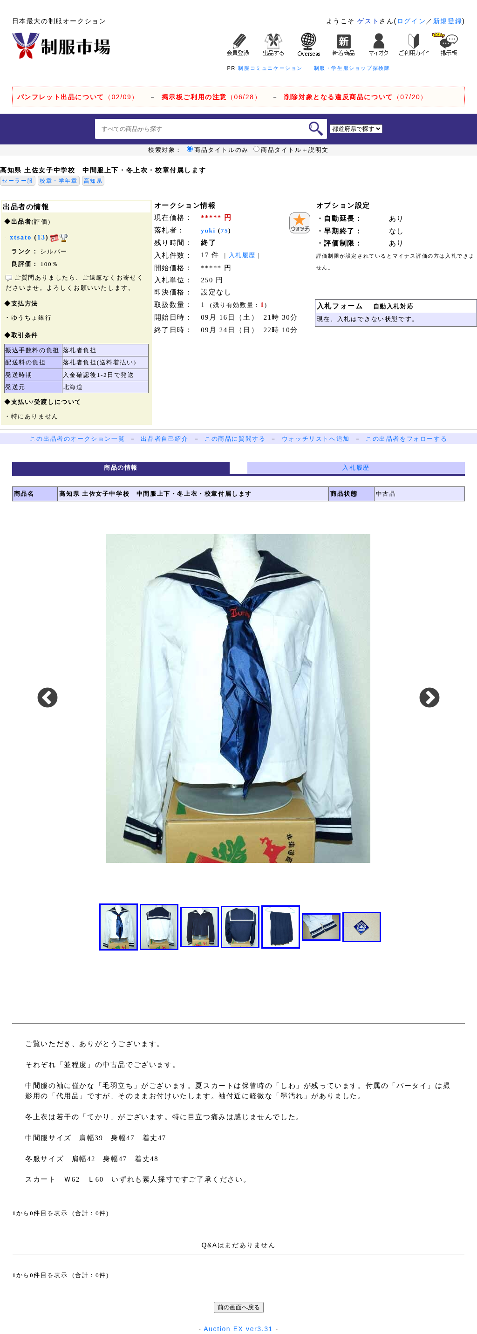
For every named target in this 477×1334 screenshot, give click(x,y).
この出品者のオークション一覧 (77, 438)
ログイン (411, 21)
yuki (208, 230)
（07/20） (356, 97)
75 (225, 230)
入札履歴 (242, 255)
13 (41, 237)
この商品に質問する (235, 438)
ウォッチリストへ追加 (316, 438)
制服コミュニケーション (270, 68)
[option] (238, 698)
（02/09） (78, 97)
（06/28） (212, 97)
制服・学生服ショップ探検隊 (352, 68)
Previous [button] (47, 698)
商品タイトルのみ (218, 150)
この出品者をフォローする (406, 438)
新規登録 (447, 21)
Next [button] (429, 698)
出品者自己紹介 (164, 438)
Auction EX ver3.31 (238, 1329)
